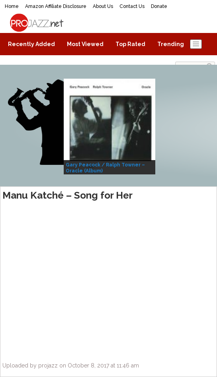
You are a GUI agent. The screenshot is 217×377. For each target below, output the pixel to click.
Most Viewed (85, 44)
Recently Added (31, 44)
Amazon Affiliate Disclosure (55, 6)
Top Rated (130, 44)
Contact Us (132, 6)
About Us (103, 6)
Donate (159, 6)
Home (12, 6)
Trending (170, 44)
